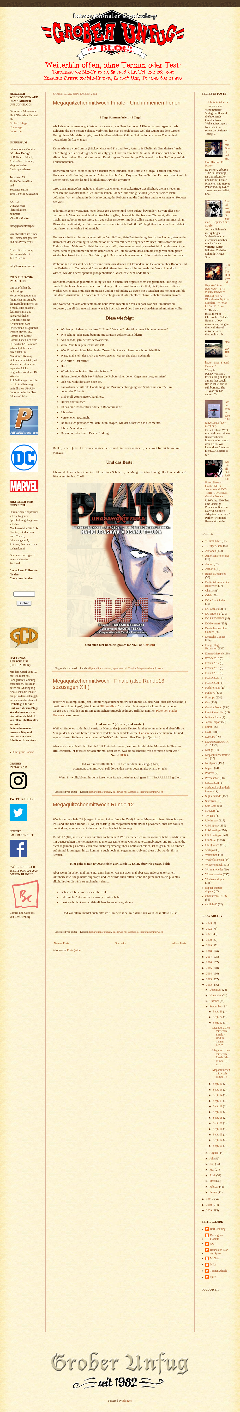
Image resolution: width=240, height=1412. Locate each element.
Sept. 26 (218, 1011)
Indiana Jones (213, 717)
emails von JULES (216, 896)
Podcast (209, 773)
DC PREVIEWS (214, 618)
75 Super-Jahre (213, 546)
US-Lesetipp (212, 830)
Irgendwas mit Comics (124, 668)
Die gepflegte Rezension (213, 646)
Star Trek (210, 801)
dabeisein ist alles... (219, 102)
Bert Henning (218, 1229)
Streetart (210, 810)
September (216, 1006)
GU (212, 1243)
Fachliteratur (212, 687)
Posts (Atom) (75, 950)
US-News (210, 840)
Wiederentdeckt (214, 864)
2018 (209, 951)
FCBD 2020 (212, 677)
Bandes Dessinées (215, 573)
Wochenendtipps (214, 879)
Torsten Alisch (218, 1270)
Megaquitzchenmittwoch (150, 668)
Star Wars (210, 806)
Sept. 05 (218, 1134)
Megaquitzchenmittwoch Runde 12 (93, 805)
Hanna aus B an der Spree (219, 1251)
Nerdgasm (211, 763)
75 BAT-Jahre (213, 541)
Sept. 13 (218, 1101)
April (213, 1175)
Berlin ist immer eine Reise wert (217, 583)
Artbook (210, 569)
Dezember (216, 989)
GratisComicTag (214, 712)
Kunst (208, 726)
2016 (209, 962)
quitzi (213, 1277)
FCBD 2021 (212, 682)
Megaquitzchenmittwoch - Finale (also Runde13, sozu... (221, 1057)
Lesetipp (210, 736)
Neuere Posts (61, 943)
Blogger (127, 1400)
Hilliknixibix (108, 706)
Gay (207, 702)
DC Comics (212, 608)
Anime (209, 564)
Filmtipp (210, 697)
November (216, 995)
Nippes (209, 768)
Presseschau (212, 778)
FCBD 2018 (212, 668)
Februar (214, 1186)
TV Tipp (210, 815)
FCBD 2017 (212, 663)
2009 (209, 1210)
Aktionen (210, 551)
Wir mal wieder (214, 869)
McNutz (214, 1258)
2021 (209, 934)
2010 (209, 1205)
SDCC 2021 (212, 782)
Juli (212, 1158)
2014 (209, 973)
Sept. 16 (218, 1089)
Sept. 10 (218, 1112)
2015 (209, 968)
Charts (209, 590)
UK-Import (211, 820)
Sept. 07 (218, 1123)
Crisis (208, 595)
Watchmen (211, 855)
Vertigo (209, 850)
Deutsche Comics (215, 636)
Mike (213, 1264)
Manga (209, 750)
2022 (209, 928)
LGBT (209, 732)
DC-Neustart (212, 623)
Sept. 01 (218, 1145)
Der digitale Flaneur (217, 1236)
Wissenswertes (213, 874)
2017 (209, 956)
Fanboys (210, 692)
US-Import (211, 825)
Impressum (16, 131)
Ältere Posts (179, 943)
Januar (214, 1192)
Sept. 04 (218, 1140)
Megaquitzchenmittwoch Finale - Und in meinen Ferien (116, 103)
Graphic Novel (213, 707)
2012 (209, 985)
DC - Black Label (215, 600)
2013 (209, 979)
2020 (209, 940)
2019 (209, 945)
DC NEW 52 (212, 613)
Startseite (120, 943)
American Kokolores (217, 555)
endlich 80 (211, 904)
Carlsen (148, 645)
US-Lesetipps (213, 835)
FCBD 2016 (212, 658)
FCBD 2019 (212, 673)
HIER (122, 755)
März (213, 1181)
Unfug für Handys (23, 752)
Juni (212, 1164)
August (214, 1152)
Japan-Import (213, 722)
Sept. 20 (218, 1083)
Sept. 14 (218, 1095)
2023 (209, 923)
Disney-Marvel (214, 653)
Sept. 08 (218, 1117)
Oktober (215, 1001)
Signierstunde (213, 796)
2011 (209, 1199)
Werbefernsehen (214, 859)
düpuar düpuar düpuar (99, 668)
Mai (212, 1169)
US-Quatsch (212, 845)
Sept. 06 (218, 1129)
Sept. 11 (218, 1106)
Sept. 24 (218, 1017)
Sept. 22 (218, 1022)
